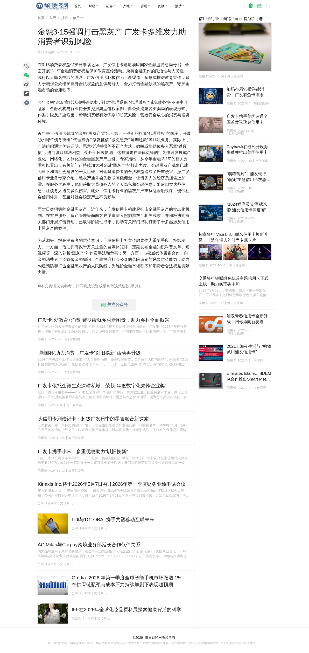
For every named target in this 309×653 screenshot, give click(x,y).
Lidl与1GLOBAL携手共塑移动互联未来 (113, 519)
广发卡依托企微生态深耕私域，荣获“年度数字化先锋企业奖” (102, 385)
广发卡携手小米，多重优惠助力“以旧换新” (83, 451)
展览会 (76, 618)
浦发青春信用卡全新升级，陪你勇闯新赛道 (247, 319)
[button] (93, 6)
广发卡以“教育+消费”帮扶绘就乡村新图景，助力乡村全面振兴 (103, 320)
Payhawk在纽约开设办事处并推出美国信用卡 (247, 150)
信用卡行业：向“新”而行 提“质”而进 (231, 18)
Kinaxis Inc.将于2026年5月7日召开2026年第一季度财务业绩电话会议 (112, 484)
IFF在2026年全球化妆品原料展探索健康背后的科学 (126, 609)
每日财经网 (153, 637)
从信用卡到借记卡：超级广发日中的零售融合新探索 (93, 418)
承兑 (135, 286)
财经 (52, 18)
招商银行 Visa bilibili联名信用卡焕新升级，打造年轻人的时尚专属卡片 (233, 237)
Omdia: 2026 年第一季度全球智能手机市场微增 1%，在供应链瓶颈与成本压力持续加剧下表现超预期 (129, 581)
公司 (41, 503)
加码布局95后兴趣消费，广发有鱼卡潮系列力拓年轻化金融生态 (247, 92)
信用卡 (78, 18)
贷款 (64, 18)
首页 (41, 18)
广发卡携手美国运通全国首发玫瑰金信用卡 (247, 119)
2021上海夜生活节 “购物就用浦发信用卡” (249, 349)
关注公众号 (114, 304)
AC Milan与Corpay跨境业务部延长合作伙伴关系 (89, 544)
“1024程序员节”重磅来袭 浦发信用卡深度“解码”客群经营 (247, 207)
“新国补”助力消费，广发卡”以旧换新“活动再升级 (89, 352)
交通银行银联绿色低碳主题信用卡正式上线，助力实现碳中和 (233, 281)
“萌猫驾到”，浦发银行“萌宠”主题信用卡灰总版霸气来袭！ (248, 177)
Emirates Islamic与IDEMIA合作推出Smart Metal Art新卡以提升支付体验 (249, 376)
